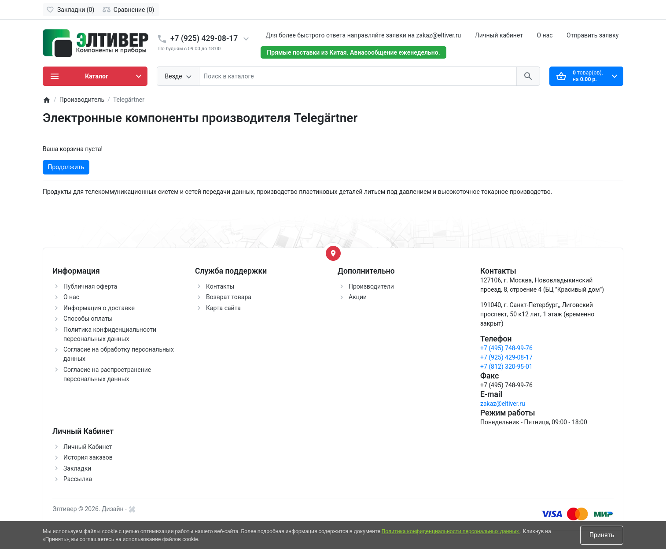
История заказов (88, 457)
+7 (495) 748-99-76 (506, 348)
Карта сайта (223, 308)
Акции (358, 296)
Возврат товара (228, 296)
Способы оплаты (88, 318)
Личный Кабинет (87, 446)
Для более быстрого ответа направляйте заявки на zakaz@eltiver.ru (363, 35)
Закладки (77, 468)
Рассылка (77, 478)
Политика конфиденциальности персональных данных (451, 531)
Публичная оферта (90, 286)
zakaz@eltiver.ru (502, 403)
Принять (601, 534)
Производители (371, 286)
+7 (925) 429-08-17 (204, 38)
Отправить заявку (592, 35)
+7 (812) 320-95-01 (506, 366)
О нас (544, 35)
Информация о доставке (99, 308)
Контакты (220, 286)
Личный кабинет (499, 35)
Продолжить (66, 167)
